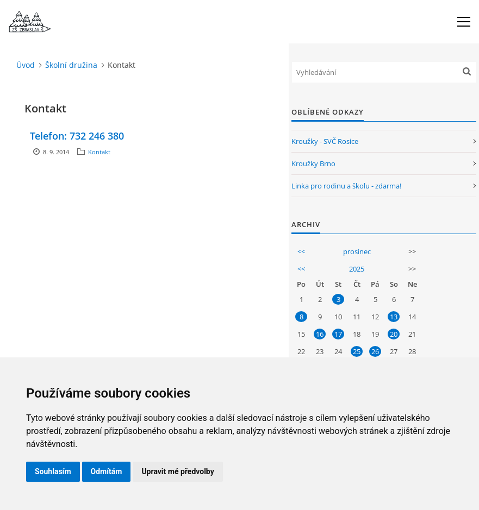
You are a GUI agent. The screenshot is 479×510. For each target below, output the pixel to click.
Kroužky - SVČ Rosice (324, 141)
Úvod (25, 65)
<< (301, 251)
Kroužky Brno (313, 163)
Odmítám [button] (106, 471)
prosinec (357, 251)
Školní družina (71, 65)
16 (320, 334)
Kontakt (99, 152)
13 (393, 317)
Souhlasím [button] (53, 471)
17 (338, 334)
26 (375, 351)
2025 (356, 269)
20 (393, 334)
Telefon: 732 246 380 (77, 135)
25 (356, 351)
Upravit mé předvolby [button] (177, 471)
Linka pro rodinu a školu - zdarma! (346, 186)
